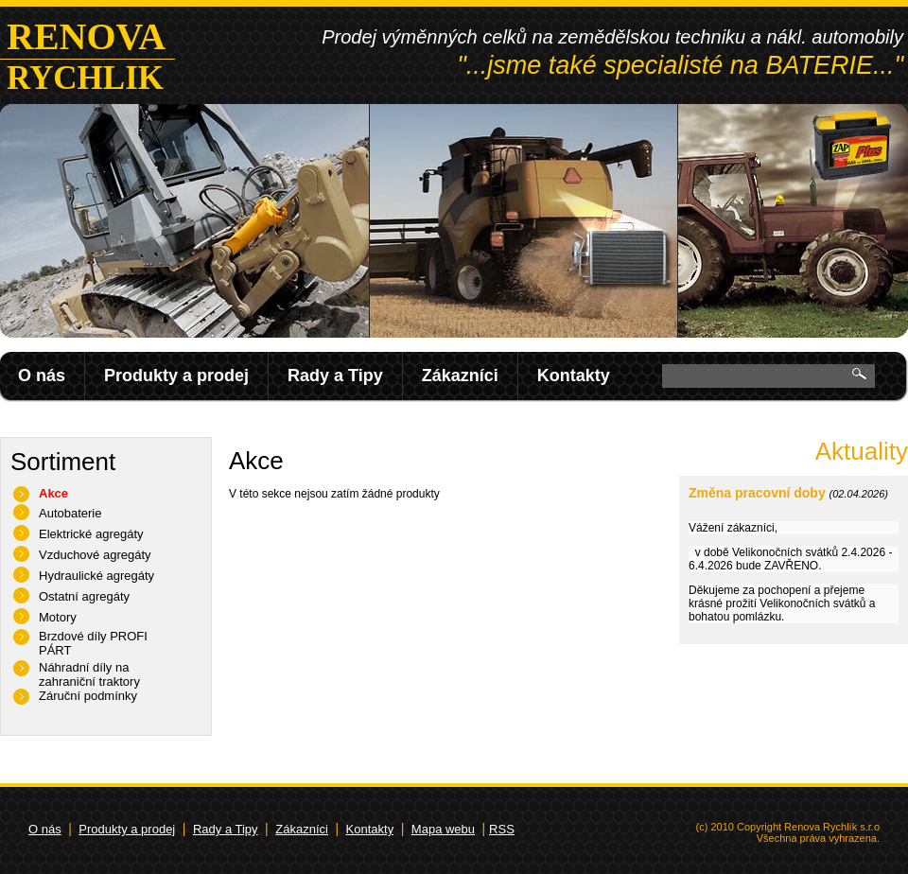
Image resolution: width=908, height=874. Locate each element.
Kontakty (573, 375)
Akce (53, 493)
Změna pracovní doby (757, 492)
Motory (58, 617)
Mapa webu (443, 829)
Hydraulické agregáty (96, 575)
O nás (41, 375)
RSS (502, 829)
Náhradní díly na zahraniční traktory (89, 674)
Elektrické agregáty (91, 534)
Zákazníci (460, 375)
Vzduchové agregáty (95, 555)
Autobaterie (70, 513)
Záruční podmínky (88, 696)
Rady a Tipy (335, 375)
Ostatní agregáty (84, 596)
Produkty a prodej (176, 375)
